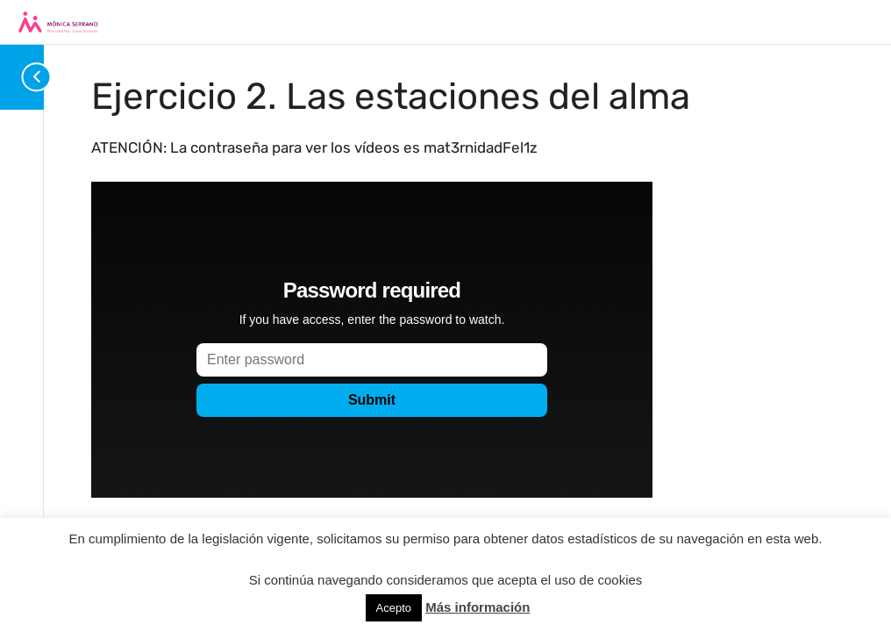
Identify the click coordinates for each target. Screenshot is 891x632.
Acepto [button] (393, 607)
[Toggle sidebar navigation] (26, 77)
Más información (477, 607)
